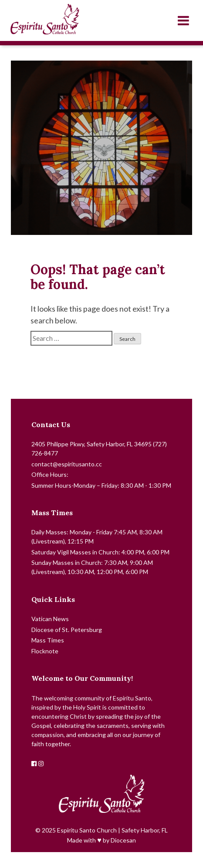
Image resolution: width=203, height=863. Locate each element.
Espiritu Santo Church (87, 830)
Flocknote (44, 651)
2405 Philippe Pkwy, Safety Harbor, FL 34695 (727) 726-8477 (99, 448)
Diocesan (123, 840)
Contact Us (50, 424)
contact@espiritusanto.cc (66, 464)
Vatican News (50, 618)
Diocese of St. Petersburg (66, 629)
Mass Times (52, 512)
